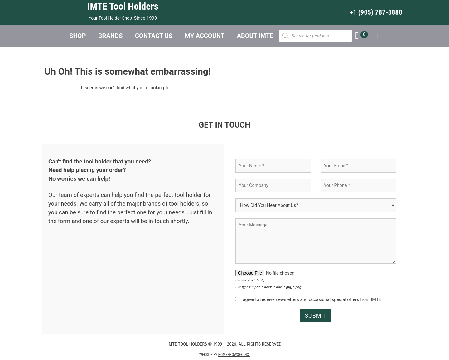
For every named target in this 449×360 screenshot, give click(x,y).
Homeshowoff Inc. (234, 355)
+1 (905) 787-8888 (376, 12)
